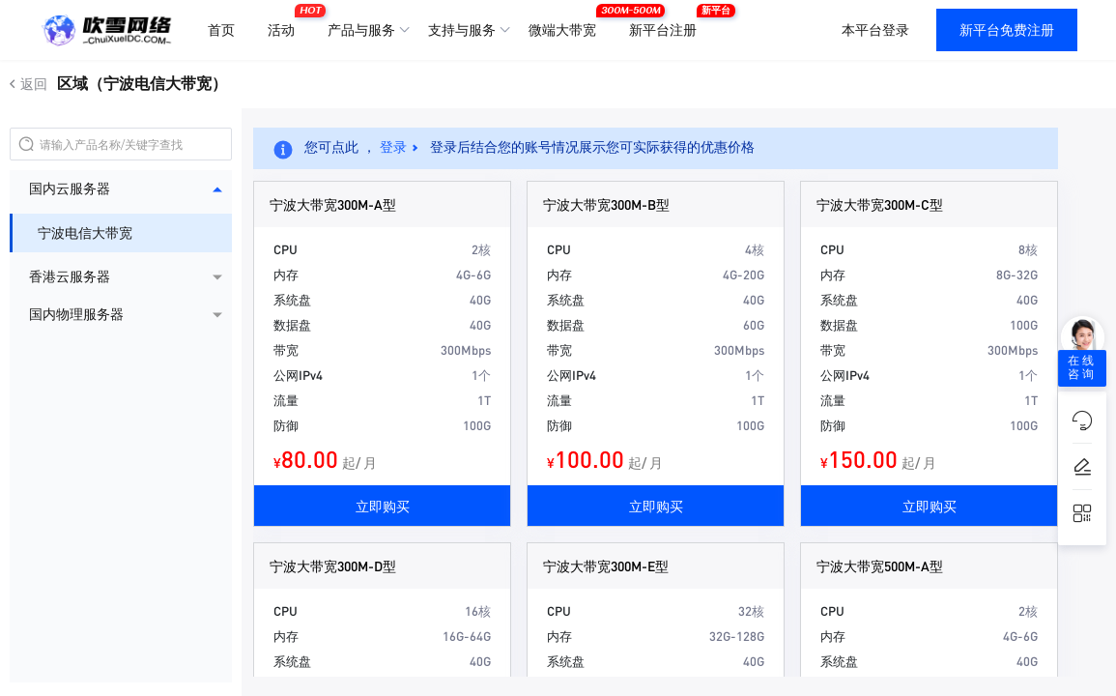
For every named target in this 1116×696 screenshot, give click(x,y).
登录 (393, 147)
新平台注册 (667, 22)
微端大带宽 (567, 22)
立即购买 (383, 505)
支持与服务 (462, 30)
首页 (221, 30)
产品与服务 (361, 30)
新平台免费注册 (1006, 30)
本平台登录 (875, 30)
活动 (286, 22)
